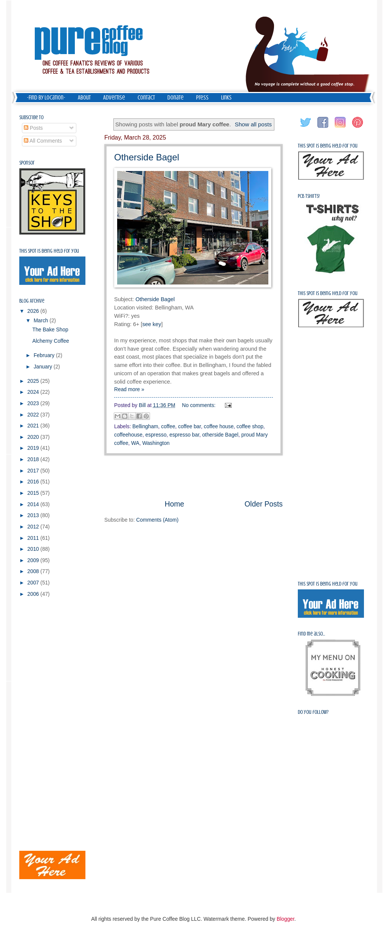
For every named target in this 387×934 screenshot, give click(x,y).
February (45, 355)
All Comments (43, 141)
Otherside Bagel (146, 157)
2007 (33, 583)
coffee (168, 426)
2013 (33, 515)
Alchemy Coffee (50, 341)
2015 (33, 493)
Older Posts (264, 504)
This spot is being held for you (49, 251)
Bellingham (145, 426)
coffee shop (250, 426)
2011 (33, 538)
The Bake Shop (50, 330)
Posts (33, 128)
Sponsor (27, 163)
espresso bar (184, 435)
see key (151, 324)
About (84, 97)
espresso (156, 435)
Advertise (114, 97)
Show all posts (253, 124)
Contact (146, 97)
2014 (33, 504)
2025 (33, 381)
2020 (33, 437)
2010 (33, 549)
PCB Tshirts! (309, 196)
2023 (33, 403)
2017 (33, 471)
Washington (155, 443)
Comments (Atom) (157, 520)
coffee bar (189, 426)
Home (174, 504)
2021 (33, 426)
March (42, 320)
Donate (175, 97)
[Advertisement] (193, 477)
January (44, 367)
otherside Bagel (220, 435)
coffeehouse (128, 435)
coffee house (219, 426)
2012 (33, 527)
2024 (33, 392)
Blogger (285, 919)
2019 (33, 448)
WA (135, 443)
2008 (33, 571)
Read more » (129, 389)
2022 (33, 415)
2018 (33, 459)
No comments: (199, 405)
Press (202, 97)
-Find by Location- (46, 97)
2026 (33, 311)
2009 (33, 560)
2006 (33, 594)
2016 (33, 482)
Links (226, 97)
